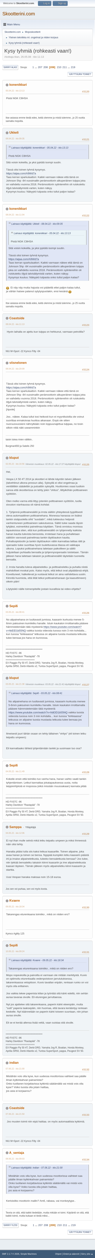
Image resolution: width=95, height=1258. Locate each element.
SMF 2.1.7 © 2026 (10, 1254)
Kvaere (14, 900)
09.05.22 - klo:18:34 (15, 906)
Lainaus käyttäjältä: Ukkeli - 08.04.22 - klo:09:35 (37, 224)
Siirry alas (10, 67)
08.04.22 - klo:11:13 (15, 324)
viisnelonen (18, 362)
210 (59, 67)
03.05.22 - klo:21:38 (15, 684)
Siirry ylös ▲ (87, 1254)
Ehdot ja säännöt (71, 1254)
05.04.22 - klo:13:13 (15, 90)
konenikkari (18, 84)
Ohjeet (58, 1254)
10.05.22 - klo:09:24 (15, 951)
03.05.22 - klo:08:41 (15, 612)
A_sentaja (16, 1152)
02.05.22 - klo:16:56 (15, 464)
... (36, 67)
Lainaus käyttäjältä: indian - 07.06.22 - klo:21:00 (37, 1167)
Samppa (15, 827)
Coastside (16, 318)
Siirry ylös (10, 1225)
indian (13, 1062)
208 (45, 67)
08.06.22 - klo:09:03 (15, 1159)
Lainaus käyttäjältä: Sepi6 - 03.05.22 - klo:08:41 (36, 693)
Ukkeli (13, 132)
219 (73, 67)
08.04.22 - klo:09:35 (15, 138)
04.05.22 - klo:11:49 (15, 771)
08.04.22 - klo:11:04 (15, 214)
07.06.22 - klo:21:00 (15, 1068)
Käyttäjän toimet (80, 74)
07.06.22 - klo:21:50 (15, 1114)
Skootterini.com (18, 13)
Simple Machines (28, 1254)
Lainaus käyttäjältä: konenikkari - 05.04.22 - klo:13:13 (39, 147)
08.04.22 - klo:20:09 (15, 369)
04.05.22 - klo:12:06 (15, 833)
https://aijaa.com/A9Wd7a (21, 173)
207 (40, 67)
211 (64, 67)
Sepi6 (13, 606)
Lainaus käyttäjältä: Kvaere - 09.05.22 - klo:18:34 (37, 960)
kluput (14, 457)
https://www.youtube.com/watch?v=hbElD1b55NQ (37, 712)
